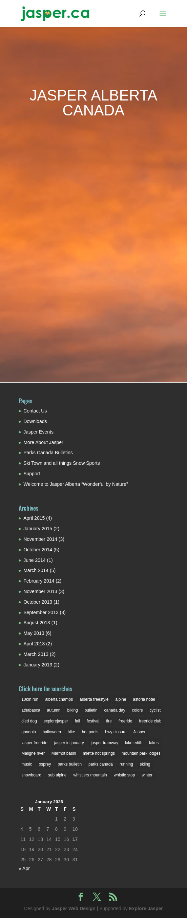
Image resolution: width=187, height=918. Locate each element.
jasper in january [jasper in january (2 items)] (69, 742)
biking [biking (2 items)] (72, 710)
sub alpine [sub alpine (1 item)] (57, 775)
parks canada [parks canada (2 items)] (100, 764)
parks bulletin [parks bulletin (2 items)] (70, 764)
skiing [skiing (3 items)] (145, 764)
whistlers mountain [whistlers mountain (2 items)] (90, 775)
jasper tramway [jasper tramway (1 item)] (104, 742)
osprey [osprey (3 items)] (45, 764)
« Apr (24, 868)
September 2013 (41, 612)
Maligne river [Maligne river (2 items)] (33, 753)
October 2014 (37, 549)
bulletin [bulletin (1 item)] (91, 710)
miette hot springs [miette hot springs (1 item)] (99, 753)
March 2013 (35, 654)
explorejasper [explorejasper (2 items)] (56, 721)
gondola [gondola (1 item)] (28, 732)
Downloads (35, 421)
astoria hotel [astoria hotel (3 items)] (144, 699)
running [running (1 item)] (126, 764)
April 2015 (34, 518)
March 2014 (35, 570)
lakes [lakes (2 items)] (154, 742)
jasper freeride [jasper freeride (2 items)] (34, 742)
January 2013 (37, 664)
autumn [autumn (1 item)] (53, 710)
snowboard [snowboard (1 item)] (31, 775)
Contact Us (35, 411)
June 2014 (34, 560)
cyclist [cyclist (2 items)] (155, 710)
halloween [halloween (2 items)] (52, 732)
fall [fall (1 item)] (77, 721)
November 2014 (40, 539)
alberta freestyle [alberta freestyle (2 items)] (94, 699)
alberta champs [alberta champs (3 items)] (59, 699)
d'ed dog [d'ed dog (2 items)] (29, 721)
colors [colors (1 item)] (137, 710)
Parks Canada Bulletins (48, 452)
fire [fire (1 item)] (109, 721)
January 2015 (37, 528)
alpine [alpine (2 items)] (120, 699)
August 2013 (36, 622)
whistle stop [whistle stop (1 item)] (124, 775)
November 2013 (40, 591)
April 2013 (34, 643)
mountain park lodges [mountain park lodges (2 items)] (141, 753)
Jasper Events (38, 432)
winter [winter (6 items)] (147, 775)
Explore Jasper (146, 908)
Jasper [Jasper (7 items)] (139, 732)
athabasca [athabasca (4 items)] (30, 710)
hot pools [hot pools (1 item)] (90, 732)
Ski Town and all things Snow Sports (61, 463)
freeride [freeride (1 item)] (125, 721)
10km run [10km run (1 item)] (29, 699)
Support (31, 473)
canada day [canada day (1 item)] (114, 710)
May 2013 (33, 633)
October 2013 (37, 602)
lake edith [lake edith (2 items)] (133, 742)
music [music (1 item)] (26, 764)
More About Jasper (43, 442)
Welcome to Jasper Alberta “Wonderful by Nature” (75, 484)
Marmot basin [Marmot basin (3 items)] (63, 753)
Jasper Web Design (74, 908)
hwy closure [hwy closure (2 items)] (115, 732)
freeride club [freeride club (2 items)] (150, 721)
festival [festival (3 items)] (93, 721)
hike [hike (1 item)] (71, 732)
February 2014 (38, 581)
